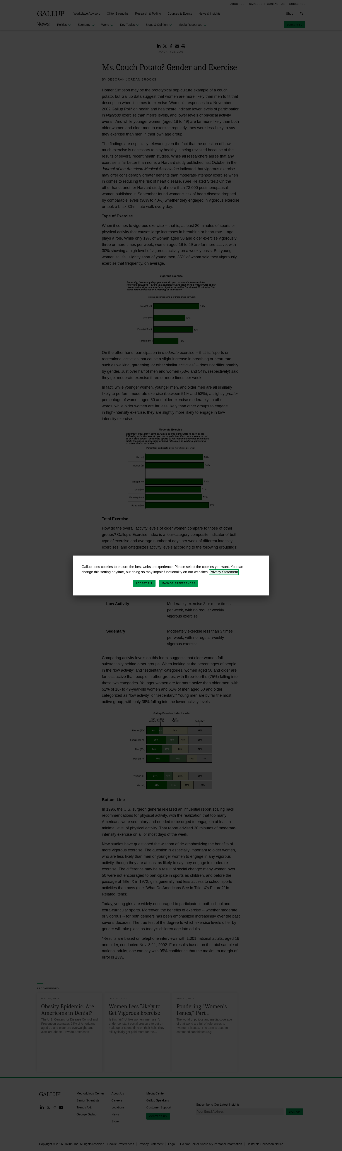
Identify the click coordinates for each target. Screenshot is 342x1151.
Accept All (144, 583)
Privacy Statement (224, 572)
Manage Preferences (178, 583)
